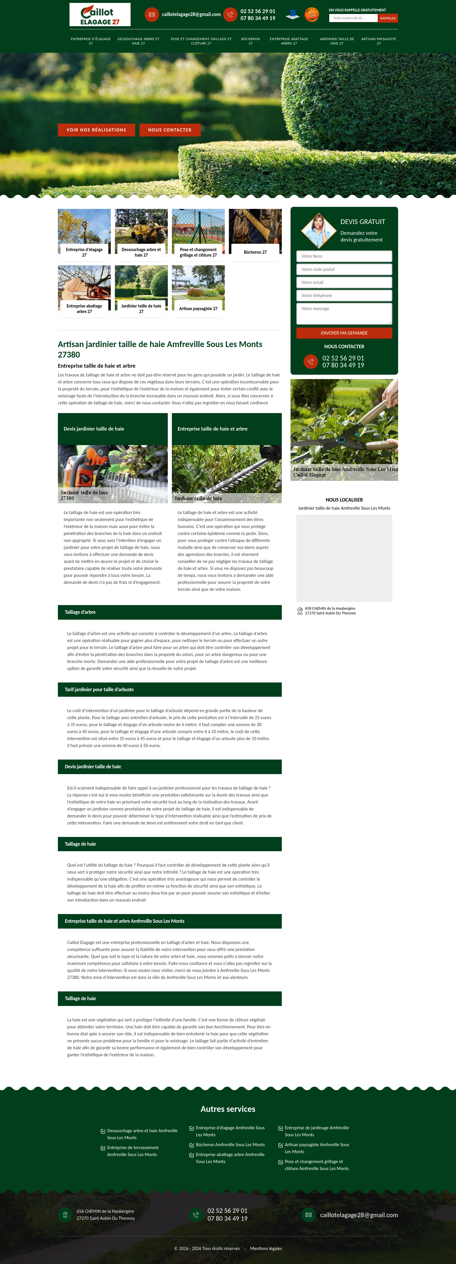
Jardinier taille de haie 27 (337, 41)
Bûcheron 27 (250, 41)
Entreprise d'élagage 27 (91, 41)
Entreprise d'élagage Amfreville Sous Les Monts (230, 1131)
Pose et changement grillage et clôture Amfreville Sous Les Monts (317, 1165)
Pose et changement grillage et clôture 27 (201, 41)
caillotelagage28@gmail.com (191, 14)
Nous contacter (170, 130)
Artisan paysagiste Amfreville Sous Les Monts (317, 1148)
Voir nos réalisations (97, 130)
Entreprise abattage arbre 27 (289, 41)
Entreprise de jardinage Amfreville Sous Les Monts (317, 1131)
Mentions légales (266, 1248)
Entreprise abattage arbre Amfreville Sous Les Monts (230, 1158)
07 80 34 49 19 (258, 18)
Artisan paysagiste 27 (378, 41)
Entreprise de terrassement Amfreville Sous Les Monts (133, 1151)
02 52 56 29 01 (258, 11)
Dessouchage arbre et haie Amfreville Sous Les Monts (142, 1134)
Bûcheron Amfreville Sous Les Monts (230, 1144)
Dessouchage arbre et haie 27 (138, 41)
